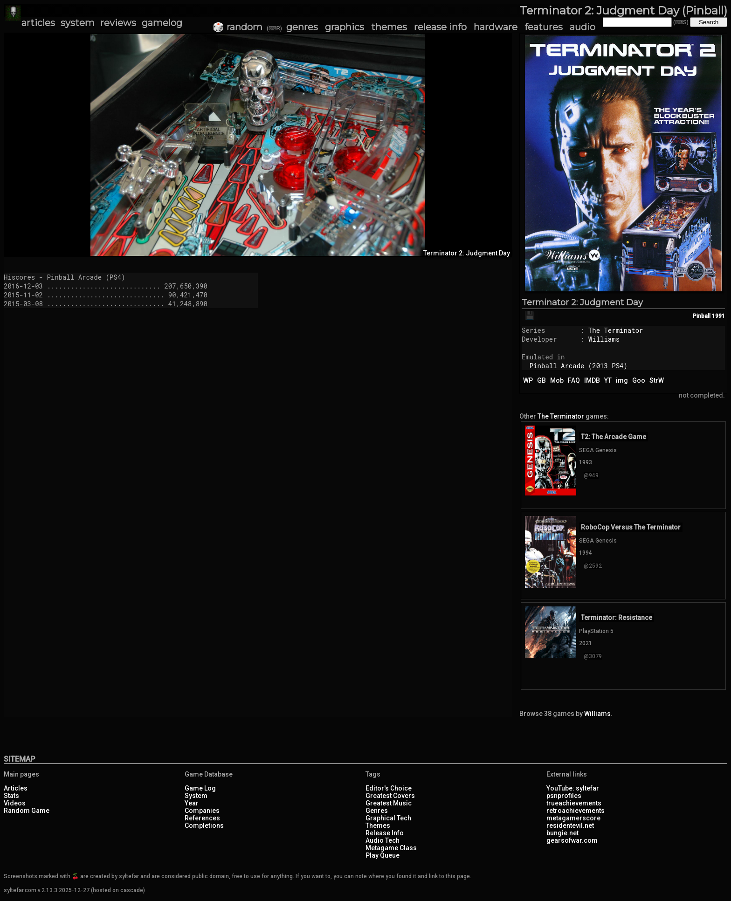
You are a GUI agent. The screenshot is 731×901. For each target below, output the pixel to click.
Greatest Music (389, 803)
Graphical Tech (388, 818)
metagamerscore (573, 818)
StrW (656, 380)
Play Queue (383, 855)
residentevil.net (570, 825)
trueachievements (573, 803)
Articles (16, 788)
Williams (604, 339)
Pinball (701, 316)
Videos (15, 803)
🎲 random (237, 27)
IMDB (592, 380)
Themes (378, 825)
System (196, 795)
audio (582, 27)
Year (192, 803)
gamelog (162, 22)
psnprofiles (563, 795)
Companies (202, 810)
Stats (11, 795)
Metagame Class (391, 848)
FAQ (574, 380)
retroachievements (575, 810)
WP (528, 380)
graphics (344, 27)
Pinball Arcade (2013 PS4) (579, 365)
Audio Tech (383, 840)
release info (440, 27)
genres (302, 27)
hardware (495, 27)
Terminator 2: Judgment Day (582, 302)
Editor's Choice (389, 788)
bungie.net (562, 833)
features (543, 27)
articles (38, 22)
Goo (638, 380)
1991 (718, 316)
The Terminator (615, 330)
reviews (118, 22)
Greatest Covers (390, 795)
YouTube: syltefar (572, 788)
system (78, 22)
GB (541, 380)
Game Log (200, 788)
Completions (204, 825)
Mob (557, 380)
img (622, 380)
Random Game (26, 810)
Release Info (385, 833)
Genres (377, 810)
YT (608, 380)
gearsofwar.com (572, 840)
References (202, 818)
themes (389, 27)
